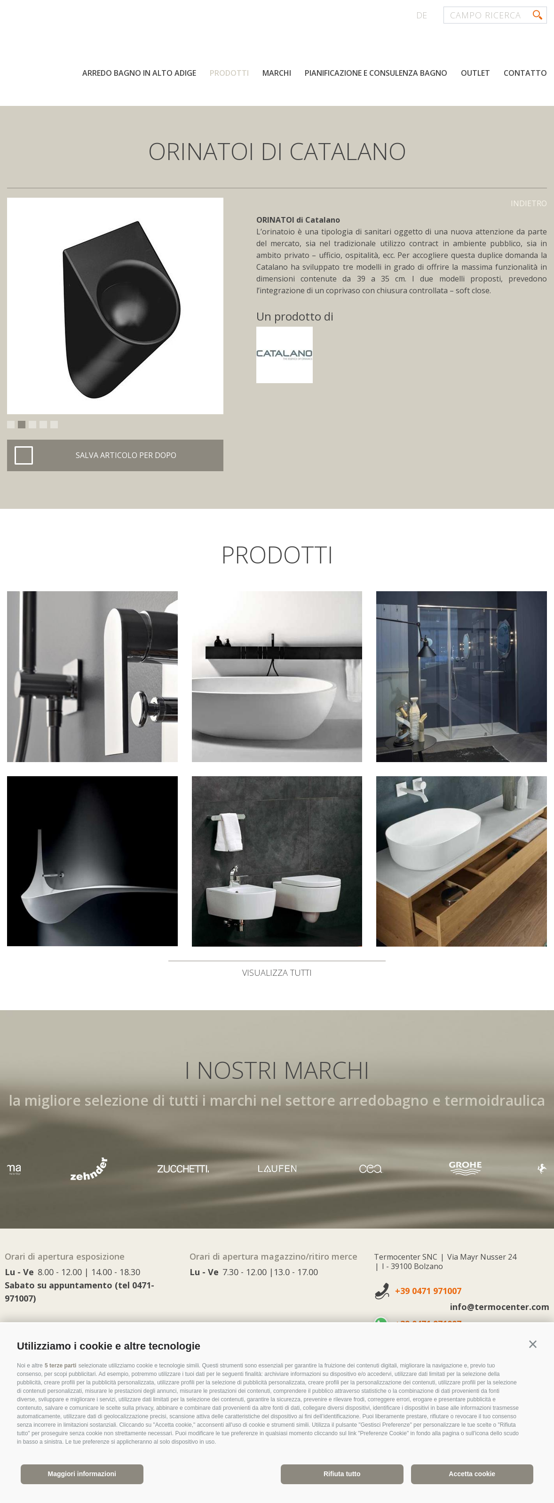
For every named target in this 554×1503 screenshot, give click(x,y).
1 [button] (11, 424)
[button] (533, 1344)
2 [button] (21, 424)
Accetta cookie (472, 1474)
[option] (115, 306)
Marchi (276, 74)
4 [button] (43, 424)
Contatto (525, 74)
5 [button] (54, 424)
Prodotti (229, 74)
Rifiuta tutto (342, 1474)
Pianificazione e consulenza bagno (376, 74)
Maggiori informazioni (82, 1474)
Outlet (475, 74)
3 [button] (32, 424)
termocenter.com (120, 43)
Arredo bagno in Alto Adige (139, 74)
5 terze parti (60, 1365)
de (421, 15)
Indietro (529, 203)
